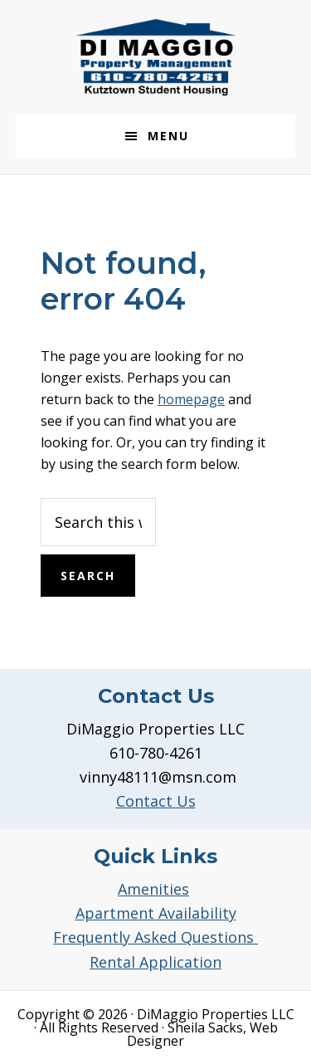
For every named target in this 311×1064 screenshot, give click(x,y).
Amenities (153, 889)
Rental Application (155, 962)
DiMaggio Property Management (156, 57)
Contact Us (156, 801)
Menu (168, 136)
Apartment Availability (155, 913)
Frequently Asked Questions (155, 937)
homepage (191, 399)
